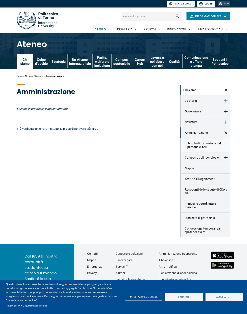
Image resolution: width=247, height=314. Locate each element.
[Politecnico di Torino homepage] (37, 20)
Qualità (174, 62)
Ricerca (150, 29)
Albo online (166, 260)
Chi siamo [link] (25, 62)
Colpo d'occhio (41, 62)
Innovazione (176, 29)
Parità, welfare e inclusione (102, 62)
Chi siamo (38, 76)
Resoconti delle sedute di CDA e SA (206, 191)
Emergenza (94, 266)
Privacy (92, 273)
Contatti (92, 253)
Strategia (59, 62)
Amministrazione (196, 132)
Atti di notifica (168, 266)
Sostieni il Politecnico (220, 62)
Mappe (189, 168)
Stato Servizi (180, 3)
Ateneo (100, 29)
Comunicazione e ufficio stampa (196, 62)
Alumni (120, 273)
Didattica (124, 29)
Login (208, 3)
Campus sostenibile (121, 62)
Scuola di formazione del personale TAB (204, 145)
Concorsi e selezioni (129, 253)
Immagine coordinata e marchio (200, 205)
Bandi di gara (124, 260)
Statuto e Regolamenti (200, 179)
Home (19, 76)
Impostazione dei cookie (144, 297)
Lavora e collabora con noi (157, 62)
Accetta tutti (224, 297)
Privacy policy (13, 305)
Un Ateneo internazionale (80, 62)
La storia (191, 100)
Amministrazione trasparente (178, 253)
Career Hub (140, 62)
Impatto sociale (210, 29)
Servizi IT (122, 266)
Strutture (191, 122)
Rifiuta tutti (184, 297)
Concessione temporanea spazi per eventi (202, 230)
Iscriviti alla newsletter (130, 279)
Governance (193, 111)
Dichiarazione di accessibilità (178, 273)
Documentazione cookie (35, 305)
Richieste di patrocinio (200, 218)
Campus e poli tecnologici (202, 157)
